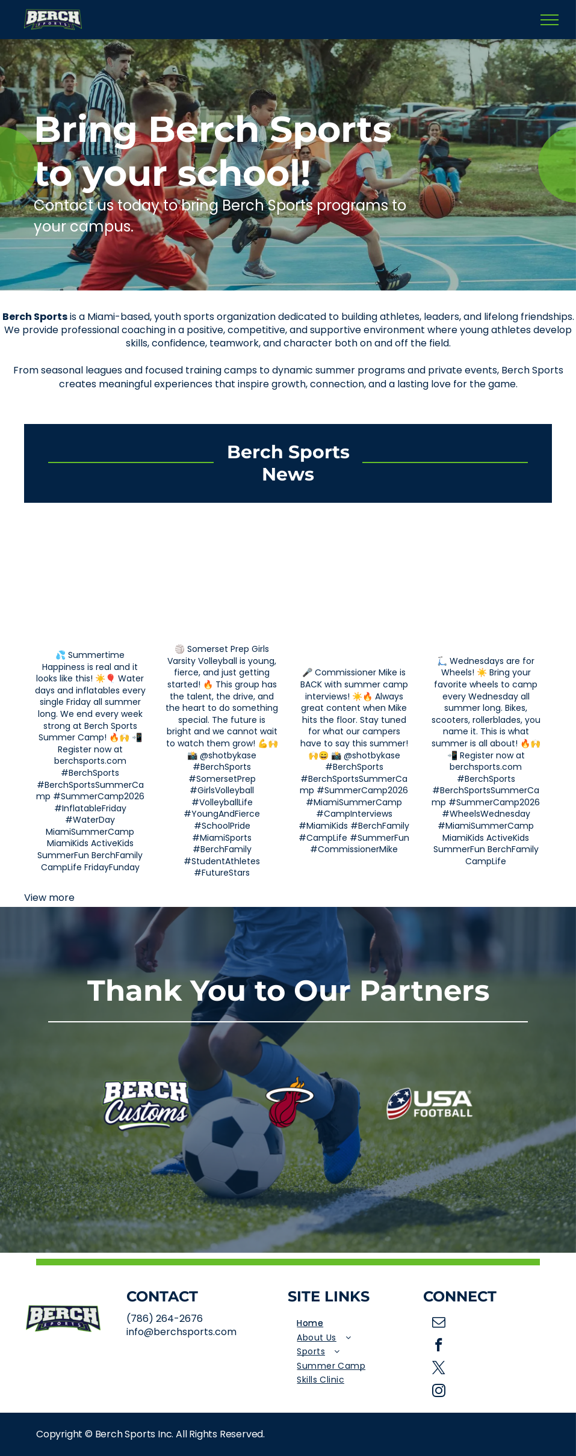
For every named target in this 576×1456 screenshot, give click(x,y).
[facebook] (439, 1346)
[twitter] (439, 1369)
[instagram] (439, 1392)
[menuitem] (355, 1323)
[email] (439, 1323)
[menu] (549, 19)
